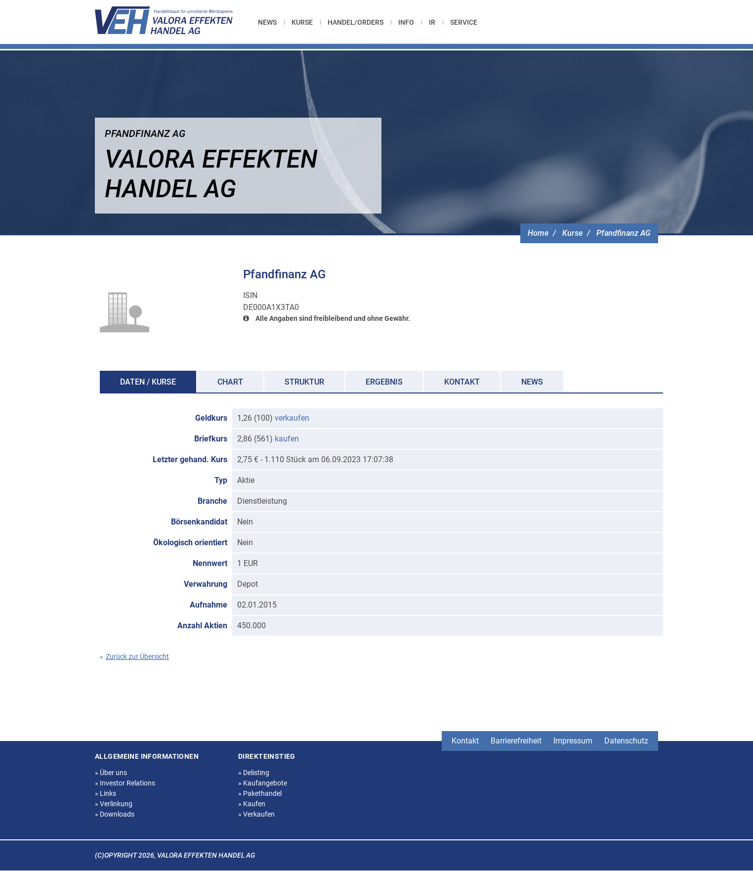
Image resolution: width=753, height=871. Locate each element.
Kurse (302, 22)
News (267, 22)
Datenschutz (626, 740)
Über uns (111, 773)
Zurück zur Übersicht (134, 656)
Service (463, 22)
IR (432, 22)
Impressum (572, 740)
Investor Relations (125, 783)
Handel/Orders (355, 22)
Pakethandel (260, 793)
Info (406, 22)
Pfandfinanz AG (623, 233)
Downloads (114, 814)
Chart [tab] (230, 382)
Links (105, 793)
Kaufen (251, 804)
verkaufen (292, 418)
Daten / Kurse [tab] (148, 382)
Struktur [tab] (304, 382)
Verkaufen (256, 814)
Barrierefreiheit (516, 740)
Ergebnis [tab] (384, 382)
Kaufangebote (262, 783)
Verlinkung (113, 804)
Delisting (253, 773)
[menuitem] (271, 22)
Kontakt (465, 740)
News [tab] (532, 382)
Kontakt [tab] (462, 382)
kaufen (287, 438)
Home (538, 233)
